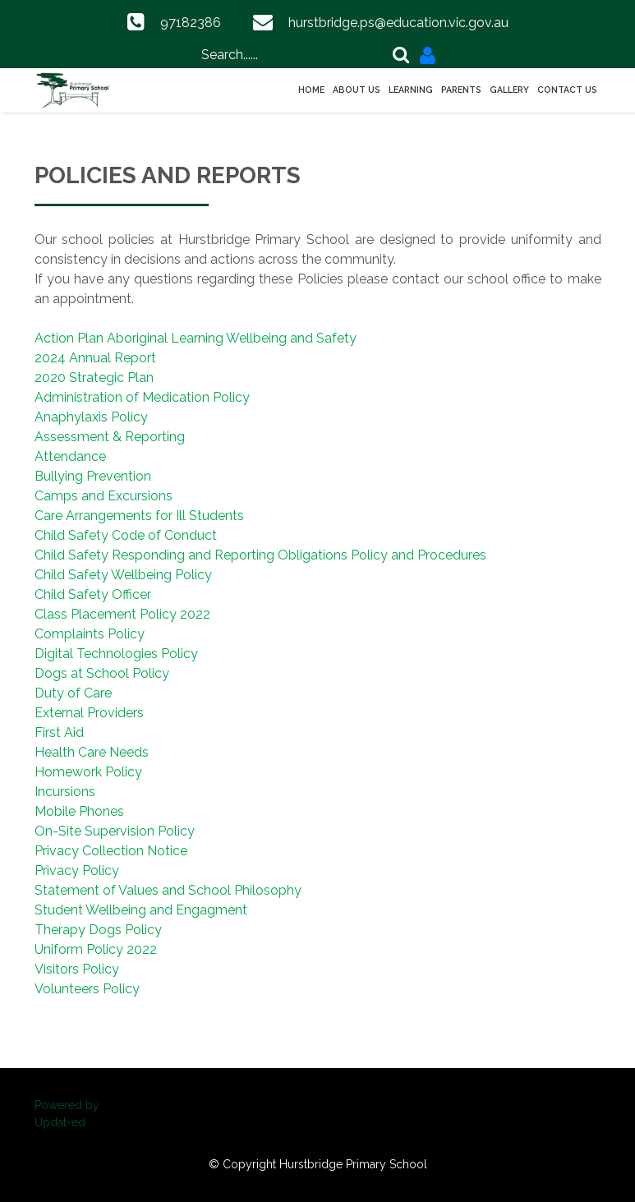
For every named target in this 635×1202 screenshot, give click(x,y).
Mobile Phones (79, 811)
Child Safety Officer (93, 594)
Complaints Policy (90, 634)
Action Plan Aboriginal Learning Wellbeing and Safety (196, 338)
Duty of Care (73, 693)
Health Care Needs (92, 752)
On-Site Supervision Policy (115, 831)
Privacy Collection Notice (111, 851)
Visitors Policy (77, 969)
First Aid (59, 732)
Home (311, 89)
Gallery (509, 89)
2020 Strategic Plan (94, 377)
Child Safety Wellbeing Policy (123, 575)
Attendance (70, 456)
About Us (356, 89)
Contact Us (567, 89)
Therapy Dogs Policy (98, 929)
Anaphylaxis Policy (91, 417)
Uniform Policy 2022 (96, 949)
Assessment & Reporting (110, 436)
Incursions (65, 791)
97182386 (190, 22)
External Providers (89, 713)
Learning (411, 89)
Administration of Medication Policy (142, 397)
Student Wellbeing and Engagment (141, 910)
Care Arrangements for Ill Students (139, 515)
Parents (461, 89)
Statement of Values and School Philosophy (168, 890)
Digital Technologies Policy (116, 653)
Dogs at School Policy (102, 673)
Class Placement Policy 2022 (122, 614)
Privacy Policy (77, 870)
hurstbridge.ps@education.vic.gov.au (398, 22)
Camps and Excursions (104, 496)
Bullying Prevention (93, 476)
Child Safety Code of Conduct (126, 535)
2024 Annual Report (95, 358)
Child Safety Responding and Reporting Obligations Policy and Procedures (260, 555)
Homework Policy (88, 772)
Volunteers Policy (87, 989)
